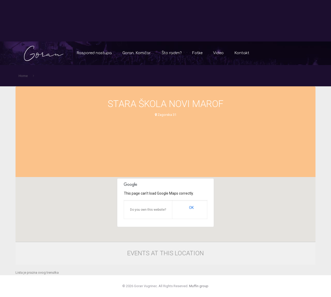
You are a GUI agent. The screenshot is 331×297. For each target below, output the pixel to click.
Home (23, 76)
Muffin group (198, 286)
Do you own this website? (148, 209)
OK (191, 208)
